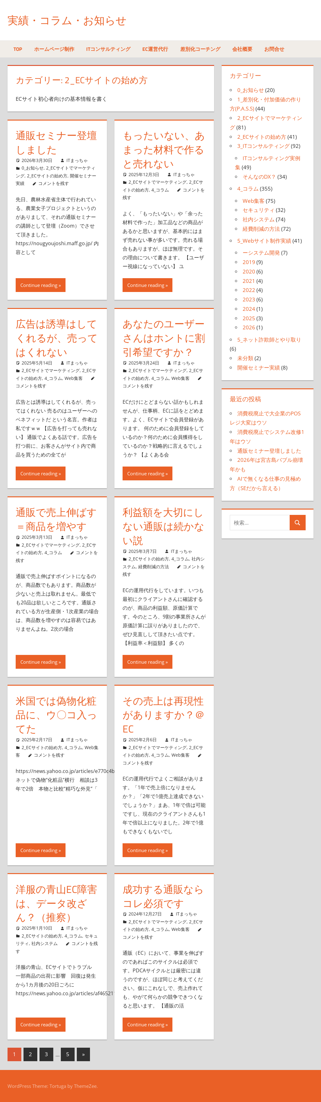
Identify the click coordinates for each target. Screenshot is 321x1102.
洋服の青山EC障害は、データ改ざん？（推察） (56, 903)
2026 (249, 327)
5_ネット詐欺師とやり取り (269, 339)
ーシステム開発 (261, 252)
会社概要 (242, 49)
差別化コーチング (200, 49)
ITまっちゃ (77, 160)
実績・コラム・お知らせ (71, 20)
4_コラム (160, 190)
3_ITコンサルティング (263, 145)
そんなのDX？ (259, 176)
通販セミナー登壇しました (56, 142)
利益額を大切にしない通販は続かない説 (163, 526)
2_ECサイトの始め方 (47, 176)
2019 (249, 262)
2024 (249, 308)
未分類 (245, 358)
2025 (249, 318)
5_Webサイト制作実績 (264, 240)
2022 (249, 290)
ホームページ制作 (54, 49)
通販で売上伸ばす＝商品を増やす (56, 519)
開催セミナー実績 (258, 367)
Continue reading (38, 285)
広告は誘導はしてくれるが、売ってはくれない (57, 337)
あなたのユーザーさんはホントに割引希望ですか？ (164, 337)
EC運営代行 (155, 49)
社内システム (44, 943)
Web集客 (74, 378)
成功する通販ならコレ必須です (163, 896)
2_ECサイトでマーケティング (158, 182)
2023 (249, 299)
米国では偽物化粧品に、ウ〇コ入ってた (56, 715)
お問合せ (274, 49)
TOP (17, 49)
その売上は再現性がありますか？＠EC (164, 715)
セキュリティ (259, 209)
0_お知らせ (33, 168)
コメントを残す (53, 183)
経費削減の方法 (153, 567)
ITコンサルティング (108, 49)
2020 (249, 271)
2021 (249, 280)
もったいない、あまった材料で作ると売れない (164, 149)
